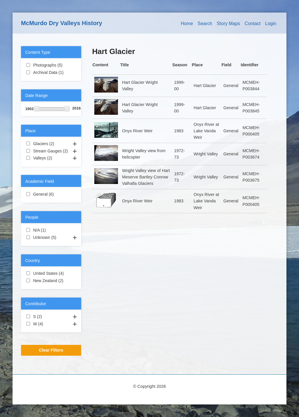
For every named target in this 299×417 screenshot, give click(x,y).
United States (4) (51, 273)
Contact (253, 23)
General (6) (51, 194)
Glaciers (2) (51, 144)
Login (271, 23)
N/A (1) (51, 229)
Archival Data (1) (51, 73)
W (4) (50, 323)
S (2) (49, 316)
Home (187, 23)
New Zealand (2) (51, 281)
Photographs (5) (51, 65)
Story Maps (228, 23)
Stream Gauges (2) (51, 151)
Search (205, 23)
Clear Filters (51, 350)
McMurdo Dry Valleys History (61, 23)
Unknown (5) (51, 237)
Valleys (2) (51, 158)
